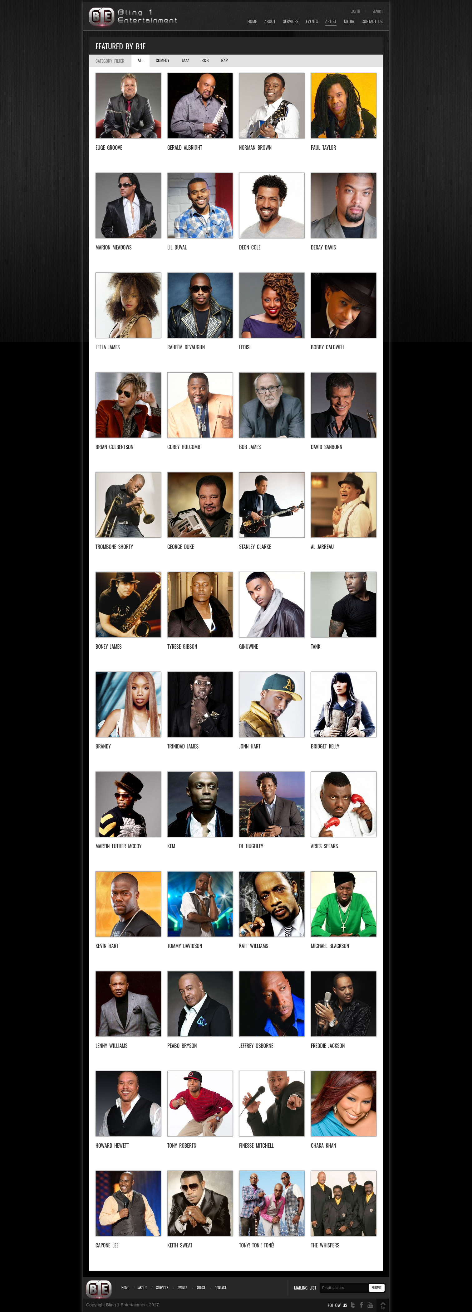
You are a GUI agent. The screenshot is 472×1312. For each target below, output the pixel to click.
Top (383, 1307)
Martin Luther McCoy (118, 846)
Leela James (108, 347)
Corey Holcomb (183, 447)
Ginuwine (248, 646)
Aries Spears (324, 846)
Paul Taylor (323, 147)
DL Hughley (251, 846)
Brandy (103, 746)
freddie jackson (328, 1045)
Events (312, 21)
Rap (224, 60)
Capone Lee (107, 1245)
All (140, 60)
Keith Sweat (179, 1245)
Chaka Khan (323, 1145)
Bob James (250, 447)
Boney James (109, 646)
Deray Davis (323, 247)
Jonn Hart (250, 746)
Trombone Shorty (114, 546)
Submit (376, 1287)
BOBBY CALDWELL (328, 347)
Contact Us (372, 21)
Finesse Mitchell (256, 1145)
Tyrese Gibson (182, 646)
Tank (315, 646)
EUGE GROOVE (109, 147)
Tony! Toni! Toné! (256, 1245)
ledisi (245, 347)
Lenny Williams (111, 1045)
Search (377, 11)
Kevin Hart (107, 946)
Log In (355, 11)
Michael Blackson (330, 946)
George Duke (180, 546)
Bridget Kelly (325, 746)
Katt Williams (253, 946)
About (269, 21)
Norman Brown (255, 147)
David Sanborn (326, 447)
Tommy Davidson (184, 946)
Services (290, 21)
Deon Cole (249, 247)
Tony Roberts (181, 1145)
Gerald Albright (184, 147)
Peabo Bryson (182, 1045)
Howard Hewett (112, 1145)
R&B (205, 60)
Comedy (163, 60)
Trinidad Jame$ (183, 746)
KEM (171, 846)
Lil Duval (177, 247)
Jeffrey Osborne (256, 1045)
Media (349, 21)
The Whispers (325, 1245)
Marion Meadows (114, 247)
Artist (331, 21)
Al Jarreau (322, 546)
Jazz (185, 60)
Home (252, 21)
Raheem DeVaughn (186, 347)
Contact (220, 1287)
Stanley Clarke (255, 546)
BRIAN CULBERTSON (114, 447)
